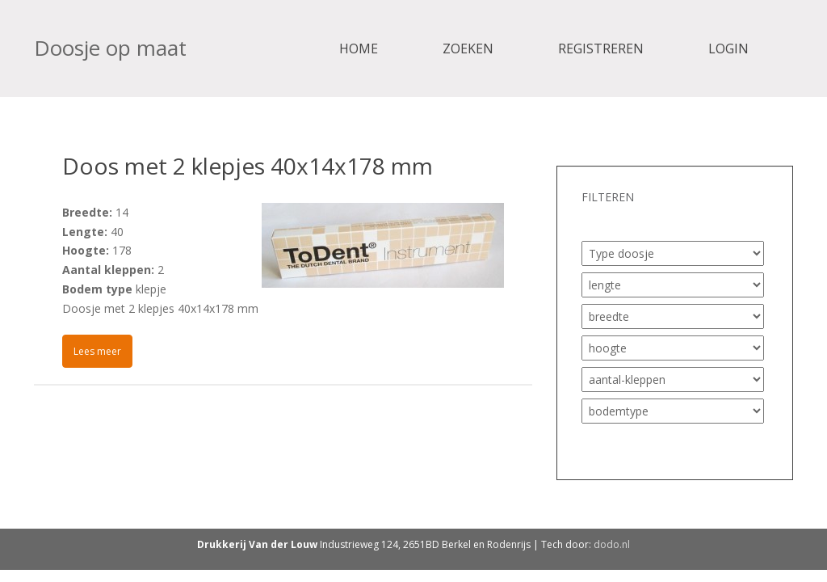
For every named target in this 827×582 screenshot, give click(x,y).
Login (728, 48)
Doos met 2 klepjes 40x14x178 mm (247, 165)
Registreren (601, 48)
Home (358, 48)
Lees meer (97, 351)
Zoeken (468, 48)
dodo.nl (612, 544)
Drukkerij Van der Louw (257, 544)
